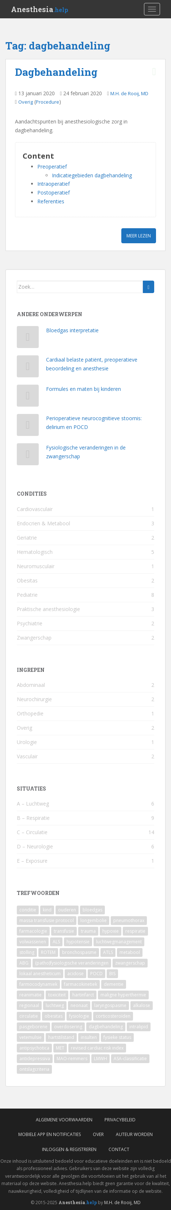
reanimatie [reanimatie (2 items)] (30, 995)
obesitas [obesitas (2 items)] (53, 1016)
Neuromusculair (35, 566)
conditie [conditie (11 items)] (27, 910)
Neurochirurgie (34, 699)
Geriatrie (27, 537)
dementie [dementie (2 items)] (113, 984)
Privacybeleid (120, 1120)
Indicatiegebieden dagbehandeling (92, 175)
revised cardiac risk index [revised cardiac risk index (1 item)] (97, 1048)
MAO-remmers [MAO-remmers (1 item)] (72, 1058)
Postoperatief (53, 192)
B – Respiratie (33, 817)
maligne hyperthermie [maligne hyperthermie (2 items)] (123, 995)
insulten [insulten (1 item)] (89, 1037)
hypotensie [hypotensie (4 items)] (78, 942)
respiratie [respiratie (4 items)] (135, 931)
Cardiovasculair (35, 509)
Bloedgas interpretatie (72, 330)
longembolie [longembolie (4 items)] (93, 920)
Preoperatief (52, 166)
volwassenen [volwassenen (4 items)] (32, 942)
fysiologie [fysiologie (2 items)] (79, 1016)
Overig (25, 102)
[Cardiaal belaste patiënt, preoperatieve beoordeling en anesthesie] (28, 368)
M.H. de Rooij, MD (129, 93)
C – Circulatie (32, 832)
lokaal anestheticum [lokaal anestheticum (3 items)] (40, 973)
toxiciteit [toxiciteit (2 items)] (57, 995)
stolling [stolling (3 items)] (26, 952)
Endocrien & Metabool (43, 523)
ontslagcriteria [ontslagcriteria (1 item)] (34, 1069)
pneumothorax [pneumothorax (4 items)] (128, 920)
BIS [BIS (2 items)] (112, 973)
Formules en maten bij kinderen (83, 388)
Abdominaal (31, 684)
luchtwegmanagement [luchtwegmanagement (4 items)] (119, 942)
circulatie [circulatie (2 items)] (28, 1016)
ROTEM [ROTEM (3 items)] (48, 952)
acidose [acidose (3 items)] (75, 973)
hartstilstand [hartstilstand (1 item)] (61, 1037)
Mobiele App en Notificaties (49, 1134)
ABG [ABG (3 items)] (23, 963)
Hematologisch (35, 551)
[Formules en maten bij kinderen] (28, 397)
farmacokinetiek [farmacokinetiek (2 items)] (80, 984)
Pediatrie (27, 594)
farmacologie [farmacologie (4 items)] (33, 931)
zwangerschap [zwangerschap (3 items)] (130, 963)
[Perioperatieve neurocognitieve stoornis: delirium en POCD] (28, 426)
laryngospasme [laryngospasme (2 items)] (110, 1005)
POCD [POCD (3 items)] (96, 973)
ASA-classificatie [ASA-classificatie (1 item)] (130, 1058)
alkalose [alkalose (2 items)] (141, 1005)
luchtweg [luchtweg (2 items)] (55, 1005)
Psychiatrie (29, 623)
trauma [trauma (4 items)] (88, 931)
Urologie (27, 742)
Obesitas (27, 580)
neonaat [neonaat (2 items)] (79, 1005)
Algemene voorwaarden (64, 1120)
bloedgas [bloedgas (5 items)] (92, 910)
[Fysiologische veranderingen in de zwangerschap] (28, 455)
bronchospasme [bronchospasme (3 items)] (79, 952)
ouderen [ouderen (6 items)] (67, 910)
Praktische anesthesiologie (48, 609)
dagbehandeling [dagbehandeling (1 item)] (106, 1027)
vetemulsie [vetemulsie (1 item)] (30, 1037)
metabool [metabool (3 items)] (129, 952)
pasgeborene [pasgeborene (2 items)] (33, 1027)
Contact (119, 1149)
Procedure (47, 102)
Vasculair (27, 756)
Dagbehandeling (56, 72)
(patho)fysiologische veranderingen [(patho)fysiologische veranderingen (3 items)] (72, 963)
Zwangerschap (34, 637)
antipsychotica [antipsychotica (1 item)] (34, 1048)
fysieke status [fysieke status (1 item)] (117, 1037)
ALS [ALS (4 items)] (56, 942)
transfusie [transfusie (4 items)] (64, 931)
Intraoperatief (53, 183)
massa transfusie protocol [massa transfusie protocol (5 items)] (46, 920)
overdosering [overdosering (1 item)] (68, 1027)
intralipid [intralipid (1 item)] (138, 1027)
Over (98, 1134)
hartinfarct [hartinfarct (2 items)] (83, 995)
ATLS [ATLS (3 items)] (108, 952)
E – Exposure (32, 860)
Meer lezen (138, 236)
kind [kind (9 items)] (47, 910)
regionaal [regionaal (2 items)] (29, 1005)
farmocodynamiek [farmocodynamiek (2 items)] (38, 984)
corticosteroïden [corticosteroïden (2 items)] (113, 1016)
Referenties (50, 201)
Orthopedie (30, 713)
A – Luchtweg (33, 803)
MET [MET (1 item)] (60, 1048)
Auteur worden (134, 1134)
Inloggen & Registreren (69, 1149)
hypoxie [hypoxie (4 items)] (110, 931)
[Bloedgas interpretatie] (28, 338)
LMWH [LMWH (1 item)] (100, 1058)
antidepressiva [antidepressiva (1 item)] (34, 1058)
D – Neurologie (35, 846)
